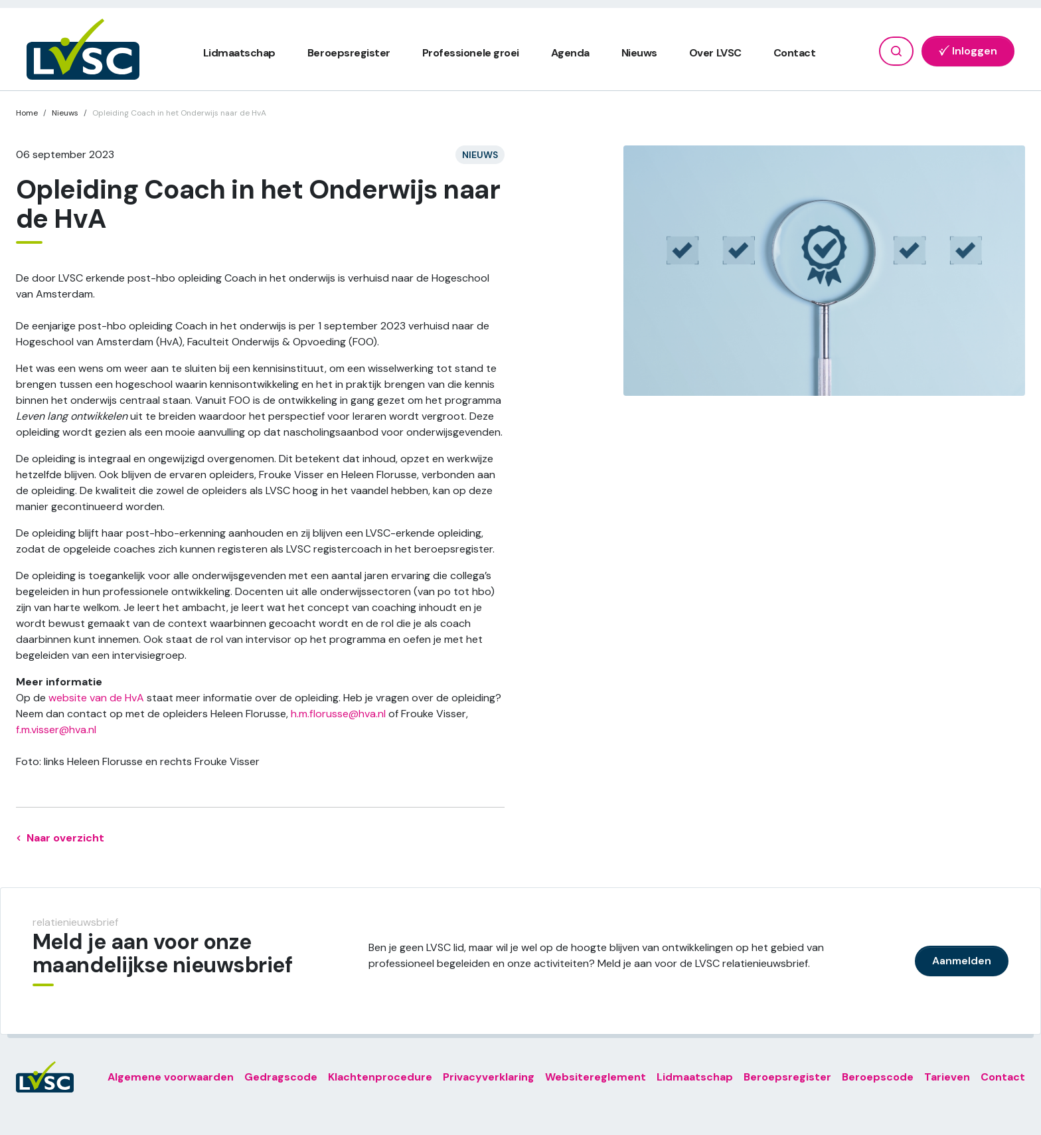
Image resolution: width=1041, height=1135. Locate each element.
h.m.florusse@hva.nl (338, 714)
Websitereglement (595, 1077)
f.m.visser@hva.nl (56, 730)
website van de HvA (96, 698)
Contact (794, 53)
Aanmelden (961, 961)
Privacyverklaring (488, 1077)
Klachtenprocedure (380, 1077)
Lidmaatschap (239, 53)
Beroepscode (878, 1077)
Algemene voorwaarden (171, 1077)
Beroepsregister (348, 53)
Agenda (570, 53)
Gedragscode (280, 1077)
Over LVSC (715, 53)
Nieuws (639, 53)
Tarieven (947, 1077)
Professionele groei (470, 53)
